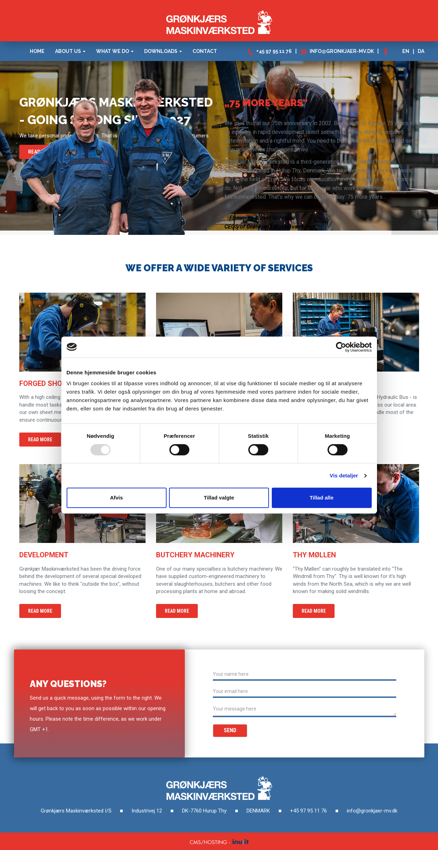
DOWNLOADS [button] (163, 51)
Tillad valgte (219, 498)
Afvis (116, 498)
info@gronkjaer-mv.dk (342, 51)
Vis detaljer (344, 475)
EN (405, 51)
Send (230, 730)
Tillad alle (321, 498)
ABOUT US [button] (70, 51)
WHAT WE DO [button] (115, 51)
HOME (37, 51)
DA (421, 51)
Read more (40, 439)
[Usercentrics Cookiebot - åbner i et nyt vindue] (341, 347)
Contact (205, 51)
